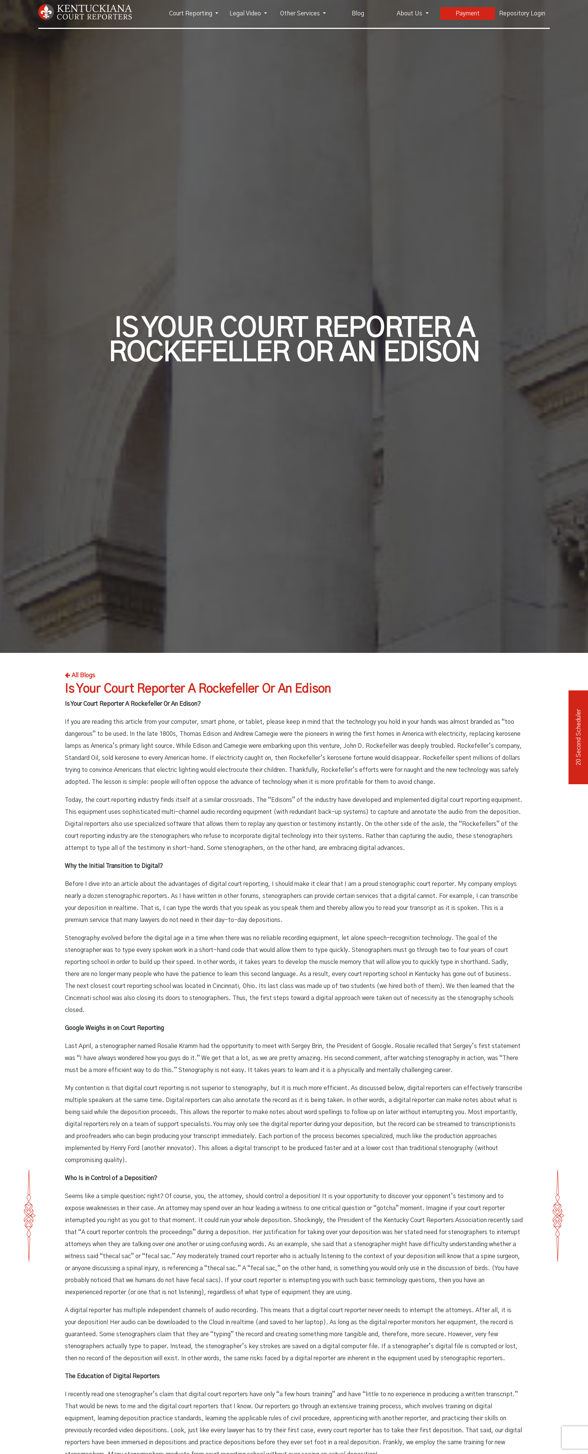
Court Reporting (191, 14)
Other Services (300, 14)
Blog (358, 14)
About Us (410, 14)
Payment (468, 14)
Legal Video (246, 14)
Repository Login (522, 14)
